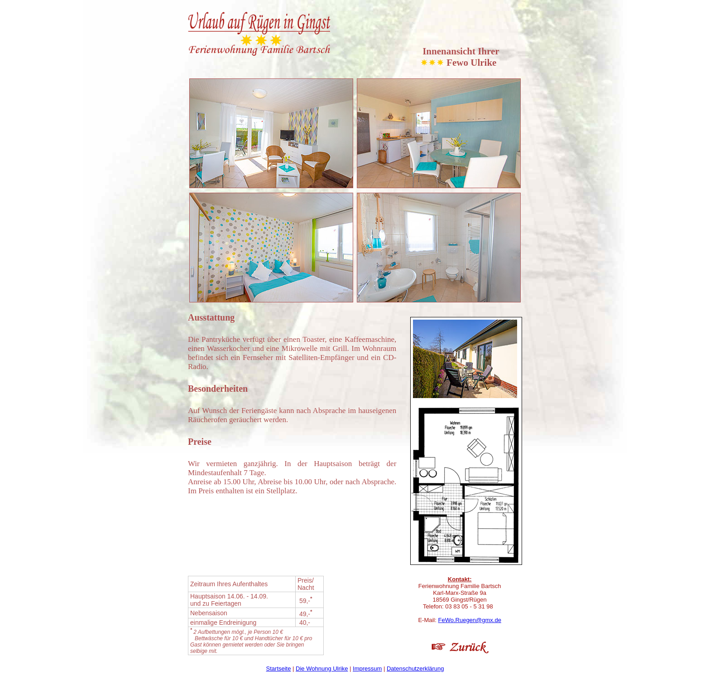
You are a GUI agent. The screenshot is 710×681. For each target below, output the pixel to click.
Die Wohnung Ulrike (322, 668)
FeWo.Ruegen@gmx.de (469, 620)
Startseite (278, 668)
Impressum (367, 668)
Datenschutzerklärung (415, 668)
